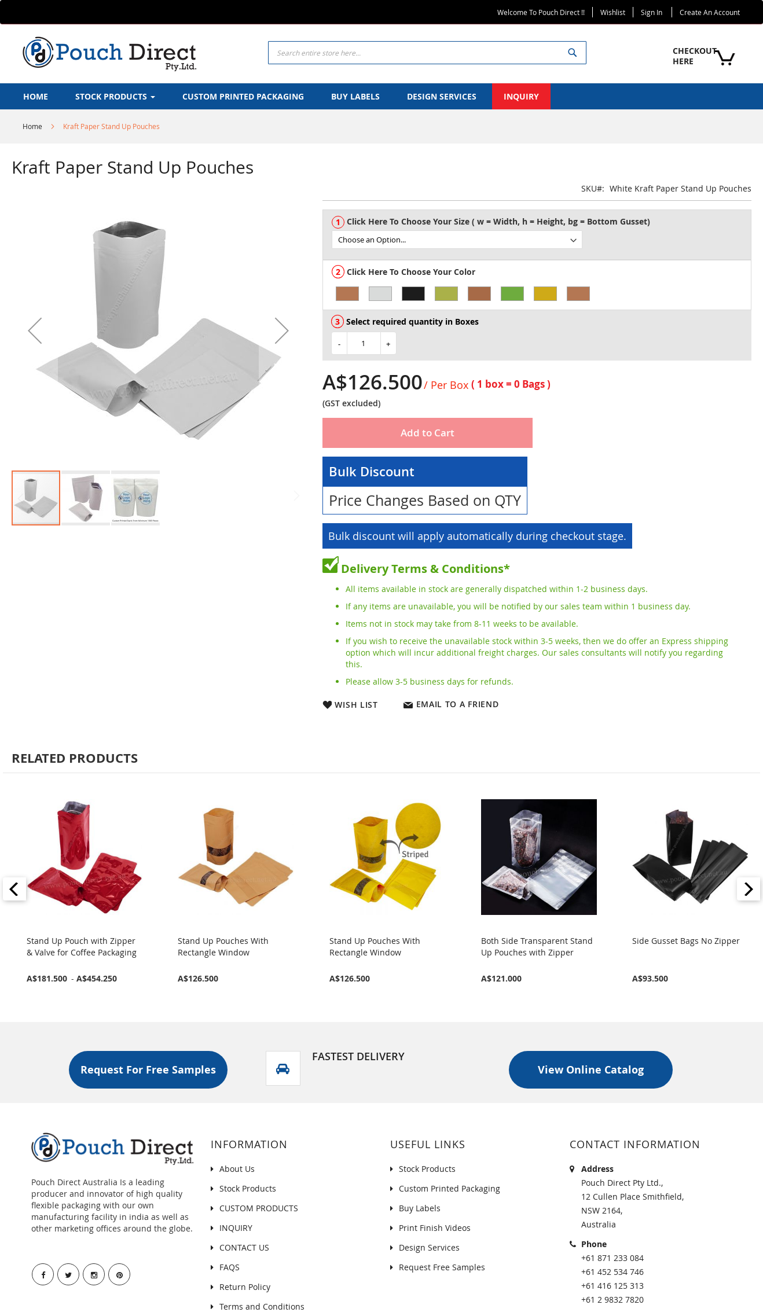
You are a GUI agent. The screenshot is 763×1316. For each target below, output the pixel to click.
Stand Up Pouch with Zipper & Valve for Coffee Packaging (82, 946)
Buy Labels (420, 1208)
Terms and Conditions (262, 1306)
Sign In (651, 12)
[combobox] (427, 52)
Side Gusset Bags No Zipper (686, 940)
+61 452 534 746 (612, 1271)
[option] (347, 293)
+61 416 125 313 (612, 1285)
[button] (35, 330)
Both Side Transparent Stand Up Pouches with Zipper (537, 946)
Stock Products (247, 1188)
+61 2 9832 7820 (612, 1299)
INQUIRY (235, 1227)
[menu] (381, 96)
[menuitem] (36, 96)
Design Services (429, 1247)
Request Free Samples (442, 1267)
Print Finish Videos (435, 1227)
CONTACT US (244, 1247)
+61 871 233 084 (612, 1257)
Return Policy (244, 1286)
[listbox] (541, 239)
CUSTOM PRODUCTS (258, 1208)
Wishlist (612, 12)
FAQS (229, 1267)
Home (32, 126)
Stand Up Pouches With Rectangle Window (223, 946)
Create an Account (710, 12)
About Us (237, 1168)
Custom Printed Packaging (449, 1188)
